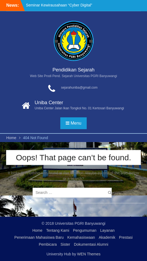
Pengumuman (84, 230)
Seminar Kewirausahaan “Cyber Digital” (59, 5)
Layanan (107, 230)
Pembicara (48, 244)
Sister (65, 244)
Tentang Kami (57, 230)
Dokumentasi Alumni (91, 244)
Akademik (107, 237)
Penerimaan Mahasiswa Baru (39, 237)
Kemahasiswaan (81, 237)
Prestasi (126, 237)
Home (37, 230)
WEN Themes (88, 254)
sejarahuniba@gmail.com (79, 87)
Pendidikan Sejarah (73, 70)
